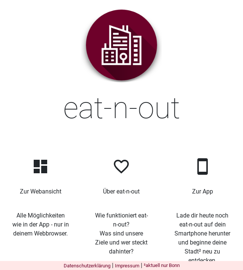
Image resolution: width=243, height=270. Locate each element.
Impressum (127, 265)
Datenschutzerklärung (87, 265)
